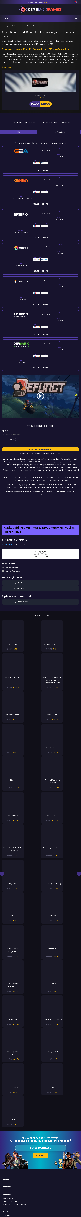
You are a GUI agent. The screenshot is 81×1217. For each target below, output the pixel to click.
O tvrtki (6, 1201)
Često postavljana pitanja (14, 1187)
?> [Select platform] (40, 137)
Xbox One (60, 132)
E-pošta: (5, 430)
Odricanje (7, 1204)
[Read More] (40, 67)
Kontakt (6, 1198)
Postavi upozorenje (40, 449)
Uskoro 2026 (8, 1181)
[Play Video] (40, 396)
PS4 (20, 132)
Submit (40, 1138)
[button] (2, 857)
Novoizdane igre (10, 1184)
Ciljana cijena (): (9, 439)
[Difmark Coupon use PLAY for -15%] (40, 500)
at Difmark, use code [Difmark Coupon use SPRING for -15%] (37, 2)
